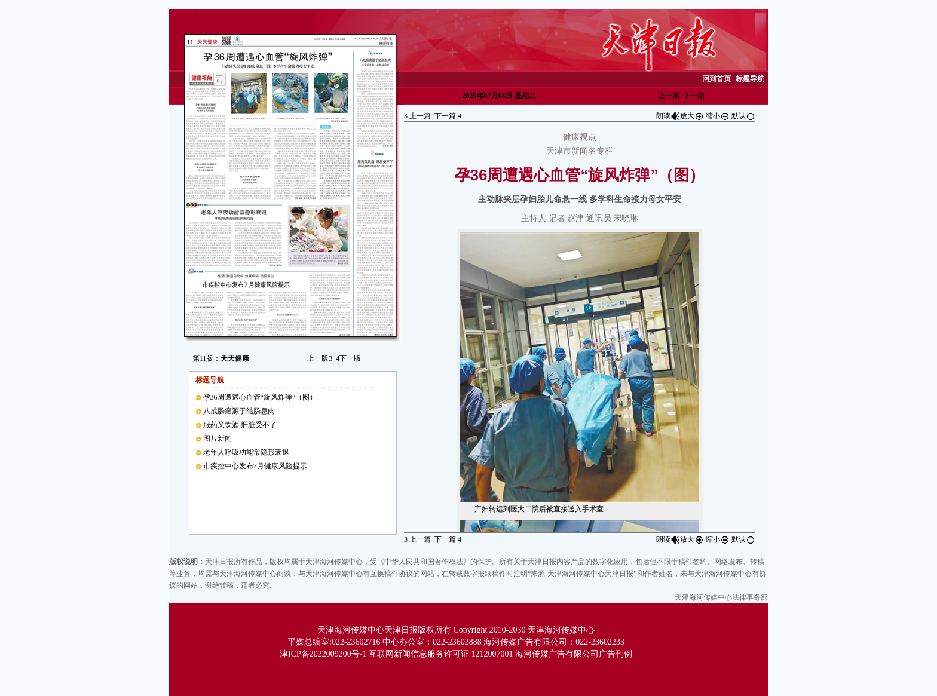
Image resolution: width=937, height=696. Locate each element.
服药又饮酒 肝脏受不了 (240, 425)
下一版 (348, 358)
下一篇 (447, 116)
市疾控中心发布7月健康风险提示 (255, 466)
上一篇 (417, 116)
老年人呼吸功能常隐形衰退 (246, 452)
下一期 (694, 95)
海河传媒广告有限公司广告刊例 (573, 653)
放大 (692, 116)
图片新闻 (217, 438)
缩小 (718, 116)
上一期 (668, 95)
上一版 (319, 358)
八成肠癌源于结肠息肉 (239, 411)
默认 (743, 116)
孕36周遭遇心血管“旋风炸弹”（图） (260, 397)
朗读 (668, 116)
